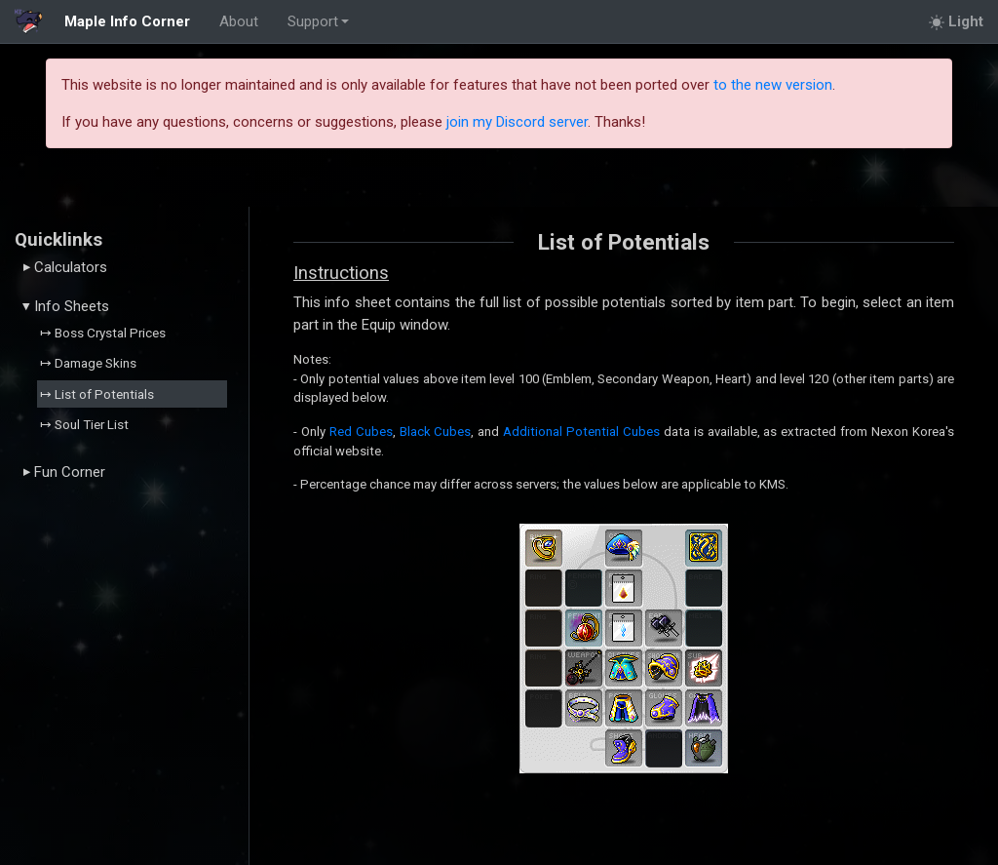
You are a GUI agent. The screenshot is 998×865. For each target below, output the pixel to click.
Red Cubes (361, 431)
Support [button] (313, 21)
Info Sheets (65, 306)
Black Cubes (436, 431)
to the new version (772, 85)
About (238, 21)
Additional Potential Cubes (581, 431)
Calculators (64, 267)
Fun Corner (63, 472)
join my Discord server (517, 122)
